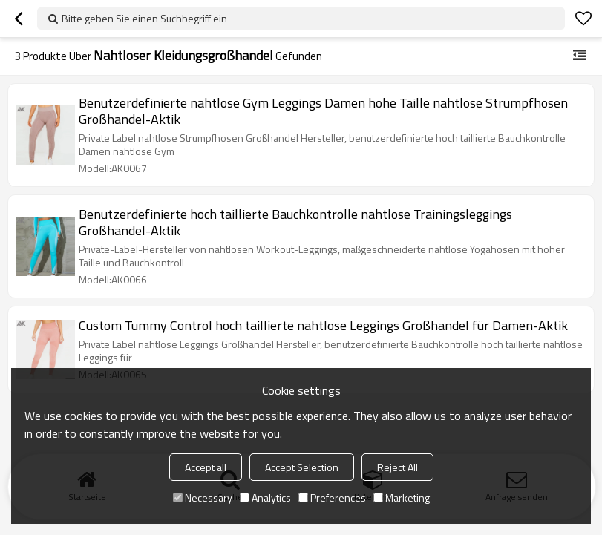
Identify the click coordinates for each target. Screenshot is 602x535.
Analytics (265, 497)
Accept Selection (301, 467)
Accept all (205, 467)
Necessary (202, 497)
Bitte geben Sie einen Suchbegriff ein (144, 18)
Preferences (332, 497)
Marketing (401, 497)
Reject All (397, 467)
